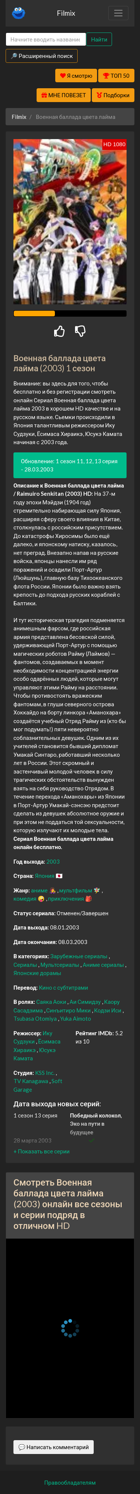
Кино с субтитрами (63, 987)
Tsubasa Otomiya (35, 1018)
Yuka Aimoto (75, 1018)
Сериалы (25, 964)
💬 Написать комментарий (53, 1447)
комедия (25, 898)
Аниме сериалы (104, 964)
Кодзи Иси (108, 1010)
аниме (40, 890)
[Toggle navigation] (118, 13)
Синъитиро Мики (69, 1010)
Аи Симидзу (85, 1001)
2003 (53, 861)
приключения (66, 898)
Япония (45, 875)
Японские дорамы (37, 972)
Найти (99, 39)
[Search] (46, 39)
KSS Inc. (45, 1072)
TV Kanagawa (31, 1081)
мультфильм (76, 890)
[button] (41, 1151)
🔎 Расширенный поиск (41, 55)
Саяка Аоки (51, 1001)
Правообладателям (70, 1482)
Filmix (66, 13)
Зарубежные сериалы (79, 956)
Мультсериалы (60, 964)
